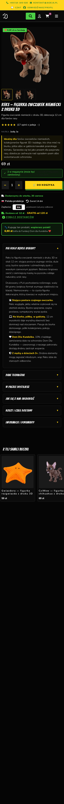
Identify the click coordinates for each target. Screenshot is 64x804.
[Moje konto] (39, 16)
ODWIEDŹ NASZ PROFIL (38, 7)
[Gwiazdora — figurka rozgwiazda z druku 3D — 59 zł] (17, 478)
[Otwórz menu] (56, 16)
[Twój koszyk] (47, 16)
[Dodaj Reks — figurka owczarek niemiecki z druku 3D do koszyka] (44, 185)
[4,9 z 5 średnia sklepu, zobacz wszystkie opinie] (20, 124)
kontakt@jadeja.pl (44, 2)
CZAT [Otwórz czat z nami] (16, 7)
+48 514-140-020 (17, 2)
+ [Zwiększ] (19, 185)
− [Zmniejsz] (5, 185)
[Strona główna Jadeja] (5, 16)
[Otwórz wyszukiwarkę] (30, 16)
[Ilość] (12, 185)
